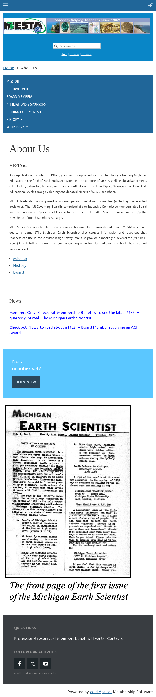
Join (64, 54)
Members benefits (73, 638)
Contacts (115, 638)
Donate (86, 54)
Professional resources (34, 638)
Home (8, 67)
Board (18, 272)
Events (98, 638)
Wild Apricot (101, 691)
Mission (20, 258)
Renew (74, 54)
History (19, 265)
